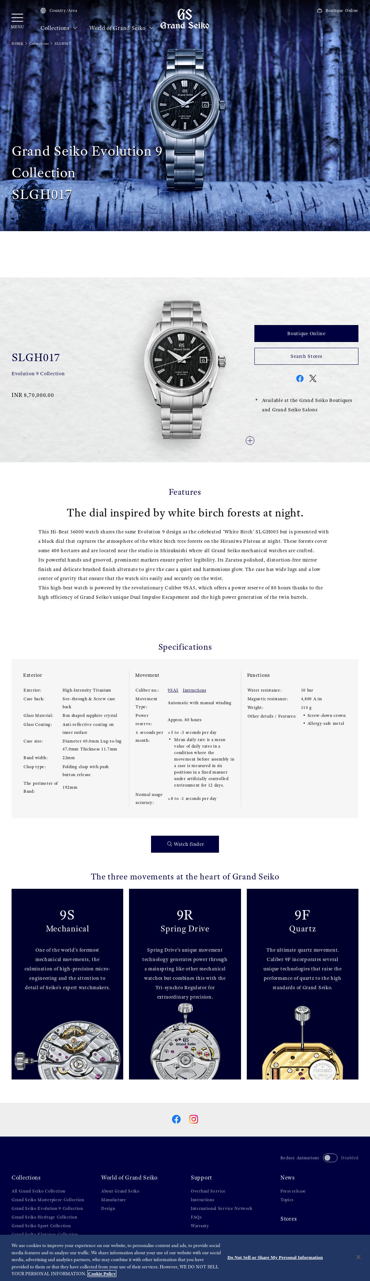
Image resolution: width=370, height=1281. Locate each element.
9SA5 (173, 690)
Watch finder (185, 844)
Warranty (200, 1226)
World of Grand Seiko (121, 28)
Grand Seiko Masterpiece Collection (48, 1200)
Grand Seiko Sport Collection (41, 1226)
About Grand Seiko (120, 1191)
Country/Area (58, 10)
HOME (17, 43)
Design (108, 1208)
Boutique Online (337, 10)
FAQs (196, 1217)
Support (201, 1177)
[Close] (358, 1257)
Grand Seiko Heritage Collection (44, 1217)
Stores (288, 1218)
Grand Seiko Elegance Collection (45, 1234)
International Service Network (221, 1208)
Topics (286, 1200)
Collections (59, 28)
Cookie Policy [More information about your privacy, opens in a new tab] (102, 1274)
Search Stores (306, 356)
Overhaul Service (208, 1191)
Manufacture (113, 1200)
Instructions (194, 690)
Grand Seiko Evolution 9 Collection (47, 1208)
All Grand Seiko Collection (38, 1191)
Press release (293, 1191)
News (287, 1177)
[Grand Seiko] (184, 18)
